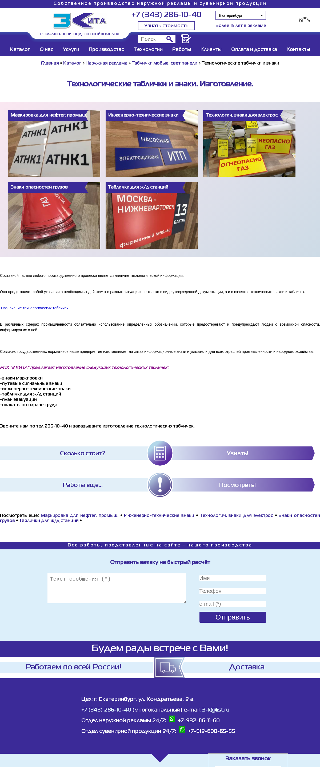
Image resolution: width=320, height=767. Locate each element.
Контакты (298, 49)
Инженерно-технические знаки (159, 516)
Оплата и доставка (254, 49)
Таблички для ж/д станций (49, 521)
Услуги (71, 49)
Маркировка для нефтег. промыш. (79, 516)
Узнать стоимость (166, 26)
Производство (107, 49)
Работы (181, 49)
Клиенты (211, 49)
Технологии (148, 49)
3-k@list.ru (215, 710)
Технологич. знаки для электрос (236, 516)
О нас (46, 49)
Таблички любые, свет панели (164, 63)
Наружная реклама (106, 63)
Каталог (20, 49)
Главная (50, 63)
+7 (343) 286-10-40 (166, 15)
